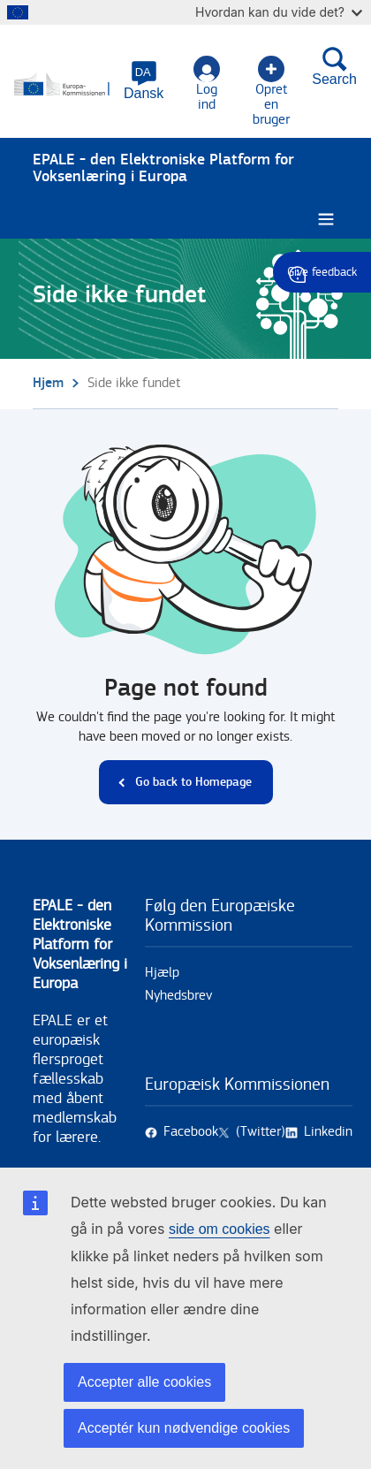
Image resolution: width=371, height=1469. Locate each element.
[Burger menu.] (326, 219)
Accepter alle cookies (144, 1381)
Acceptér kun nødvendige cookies (184, 1427)
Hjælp (162, 972)
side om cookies (219, 1229)
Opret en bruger (271, 91)
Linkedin (328, 1131)
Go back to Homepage (193, 781)
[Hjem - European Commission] (63, 84)
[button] (143, 80)
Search (334, 66)
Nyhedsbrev (178, 995)
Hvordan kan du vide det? (278, 11)
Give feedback (322, 272)
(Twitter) (260, 1131)
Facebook (190, 1131)
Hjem (48, 383)
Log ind (206, 84)
